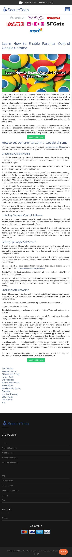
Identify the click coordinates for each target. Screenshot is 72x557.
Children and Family (10, 374)
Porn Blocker (7, 369)
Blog (3, 500)
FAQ (3, 476)
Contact (5, 495)
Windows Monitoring (9, 458)
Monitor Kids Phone (10, 383)
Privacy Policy (7, 481)
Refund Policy (7, 486)
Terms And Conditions (10, 490)
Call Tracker (7, 400)
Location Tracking (9, 394)
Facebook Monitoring (11, 388)
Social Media (7, 385)
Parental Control (9, 371)
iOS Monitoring (7, 453)
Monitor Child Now (36, 137)
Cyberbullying (8, 380)
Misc (4, 402)
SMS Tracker (7, 397)
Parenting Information (10, 463)
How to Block (7, 377)
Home (4, 443)
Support (5, 518)
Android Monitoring (9, 448)
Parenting (6, 391)
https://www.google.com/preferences (31, 268)
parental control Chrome (55, 147)
